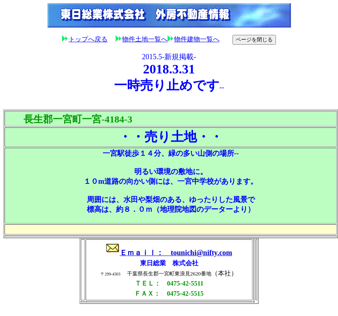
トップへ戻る (88, 39)
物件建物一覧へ (194, 39)
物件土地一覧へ (142, 39)
